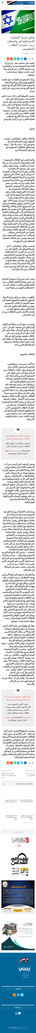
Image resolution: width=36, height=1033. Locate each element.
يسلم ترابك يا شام (15, 450)
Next (25, 822)
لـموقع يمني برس (13, 1027)
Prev (30, 822)
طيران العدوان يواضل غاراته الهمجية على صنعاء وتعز (9, 775)
